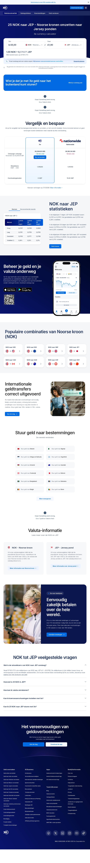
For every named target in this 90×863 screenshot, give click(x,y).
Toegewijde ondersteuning (75, 786)
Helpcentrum (71, 782)
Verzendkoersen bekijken (32, 776)
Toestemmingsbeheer (74, 798)
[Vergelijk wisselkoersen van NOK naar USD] (13, 349)
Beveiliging (6, 818)
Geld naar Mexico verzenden (11, 782)
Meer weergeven (45, 499)
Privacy (70, 792)
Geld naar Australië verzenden (11, 795)
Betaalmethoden (29, 811)
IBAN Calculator (50, 813)
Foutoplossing (71, 813)
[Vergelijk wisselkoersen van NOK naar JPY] (76, 349)
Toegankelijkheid (72, 810)
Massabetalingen (29, 808)
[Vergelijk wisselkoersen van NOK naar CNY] (76, 362)
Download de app (76, 7)
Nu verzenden (40, 157)
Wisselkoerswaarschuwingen (54, 806)
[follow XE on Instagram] (69, 833)
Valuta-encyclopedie (51, 803)
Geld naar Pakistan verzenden (11, 779)
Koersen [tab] (14, 209)
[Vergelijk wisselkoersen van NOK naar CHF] (55, 362)
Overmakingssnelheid (9, 812)
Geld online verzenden (9, 773)
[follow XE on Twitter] (55, 833)
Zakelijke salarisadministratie (32, 814)
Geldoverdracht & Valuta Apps (54, 773)
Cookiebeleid (71, 795)
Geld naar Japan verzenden (11, 786)
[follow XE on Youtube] (76, 833)
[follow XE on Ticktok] (83, 833)
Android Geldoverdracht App (54, 776)
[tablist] (22, 209)
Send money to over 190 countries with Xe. (43, 2)
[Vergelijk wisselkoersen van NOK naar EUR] (34, 349)
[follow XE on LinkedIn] (62, 833)
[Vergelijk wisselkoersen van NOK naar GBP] (55, 349)
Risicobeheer (28, 789)
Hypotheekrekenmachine (53, 819)
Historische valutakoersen (53, 800)
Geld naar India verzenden (10, 776)
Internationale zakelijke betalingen (34, 779)
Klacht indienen (72, 807)
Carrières (70, 779)
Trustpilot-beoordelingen (10, 825)
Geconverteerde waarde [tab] (28, 209)
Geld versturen (54, 13)
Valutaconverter (10, 13)
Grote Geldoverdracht (9, 809)
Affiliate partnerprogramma (32, 821)
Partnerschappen (72, 776)
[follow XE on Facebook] (48, 833)
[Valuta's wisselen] (45, 45)
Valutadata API (28, 801)
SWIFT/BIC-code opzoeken (53, 822)
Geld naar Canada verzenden (11, 792)
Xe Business (28, 773)
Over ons (70, 773)
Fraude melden (7, 822)
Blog (47, 790)
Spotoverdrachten (30, 782)
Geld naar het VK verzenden (11, 789)
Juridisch (70, 789)
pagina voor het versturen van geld (15, 675)
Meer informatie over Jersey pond (65, 566)
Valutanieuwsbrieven (51, 809)
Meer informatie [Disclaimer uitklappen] (56, 188)
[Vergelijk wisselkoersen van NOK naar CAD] (13, 362)
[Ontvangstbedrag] (14, 44)
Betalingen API (29, 805)
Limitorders (28, 795)
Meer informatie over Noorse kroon (23, 568)
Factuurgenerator (51, 816)
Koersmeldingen (39, 13)
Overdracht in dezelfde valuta (33, 786)
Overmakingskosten (9, 815)
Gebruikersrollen (29, 817)
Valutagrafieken (25, 13)
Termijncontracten (30, 792)
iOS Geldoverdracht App (52, 779)
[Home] (5, 8)
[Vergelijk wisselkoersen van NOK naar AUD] (34, 362)
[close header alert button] (88, 2)
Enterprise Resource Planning (32, 798)
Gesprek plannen (79, 61)
